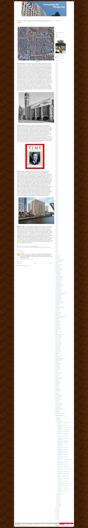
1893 (56, 106)
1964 (56, 192)
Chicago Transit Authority (59, 301)
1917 (56, 135)
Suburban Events (57, 396)
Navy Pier (56, 366)
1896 (56, 110)
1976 (56, 206)
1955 (56, 181)
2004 (56, 236)
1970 (56, 199)
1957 (56, 183)
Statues (56, 393)
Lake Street (57, 346)
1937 (56, 159)
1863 (56, 74)
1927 (56, 147)
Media (56, 354)
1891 (56, 104)
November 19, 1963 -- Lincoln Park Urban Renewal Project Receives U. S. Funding (34, 21)
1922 (56, 141)
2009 (56, 242)
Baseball (56, 265)
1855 (56, 65)
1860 (56, 70)
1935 (56, 157)
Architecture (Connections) (59, 259)
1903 (56, 118)
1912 (56, 129)
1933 (56, 154)
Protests (56, 376)
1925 (56, 145)
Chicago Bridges (57, 272)
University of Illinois (58, 405)
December (58, 420)
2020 (57, 417)
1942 (56, 165)
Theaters (56, 401)
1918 (56, 136)
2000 (56, 231)
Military (56, 361)
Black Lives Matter (58, 266)
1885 (56, 95)
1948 (56, 172)
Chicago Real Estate (58, 290)
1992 (56, 224)
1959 (56, 186)
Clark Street (42, 247)
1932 (56, 153)
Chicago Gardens (57, 282)
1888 (56, 99)
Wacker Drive (57, 407)
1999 (56, 230)
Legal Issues (57, 348)
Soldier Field (57, 390)
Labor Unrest (57, 341)
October (58, 493)
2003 (56, 235)
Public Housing (57, 377)
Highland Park (57, 325)
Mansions (56, 352)
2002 (56, 234)
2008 (56, 241)
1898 (56, 112)
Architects (56, 257)
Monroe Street (57, 364)
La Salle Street (57, 340)
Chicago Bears (57, 271)
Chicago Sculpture (58, 296)
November (58, 421)
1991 (56, 223)
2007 (56, 240)
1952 (56, 177)
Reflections (57, 383)
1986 (56, 218)
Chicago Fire (57, 281)
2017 (56, 252)
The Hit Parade (57, 400)
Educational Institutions (58, 317)
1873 (56, 82)
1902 (56, 117)
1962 (56, 189)
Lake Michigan (57, 342)
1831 (56, 62)
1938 (56, 160)
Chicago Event (57, 278)
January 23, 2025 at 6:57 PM (26, 259)
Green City (57, 323)
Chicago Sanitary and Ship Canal (60, 293)
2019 (56, 254)
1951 (56, 176)
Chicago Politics (57, 289)
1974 (56, 204)
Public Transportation (58, 378)
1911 (56, 128)
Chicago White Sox (58, 302)
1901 (56, 116)
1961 (56, 188)
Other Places (57, 370)
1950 (56, 175)
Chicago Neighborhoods (35, 247)
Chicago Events (27, 247)
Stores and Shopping (58, 395)
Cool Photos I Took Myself (59, 307)
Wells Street (57, 411)
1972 (56, 201)
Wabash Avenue (57, 406)
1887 (56, 98)
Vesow (21, 252)
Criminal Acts (57, 312)
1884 (56, 94)
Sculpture (56, 388)
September (58, 494)
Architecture (57, 258)
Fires (56, 319)
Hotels (56, 330)
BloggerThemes (63, 525)
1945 (56, 169)
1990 (56, 222)
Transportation (57, 402)
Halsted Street (57, 324)
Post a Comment (20, 261)
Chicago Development (58, 276)
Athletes (56, 263)
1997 (56, 228)
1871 (56, 80)
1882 (56, 92)
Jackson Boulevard (58, 337)
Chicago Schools (57, 295)
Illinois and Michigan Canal (59, 334)
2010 (57, 518)
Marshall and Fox (57, 353)
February (58, 504)
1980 (56, 211)
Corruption (56, 308)
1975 (56, 205)
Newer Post (19, 263)
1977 (56, 207)
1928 (56, 148)
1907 (56, 123)
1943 (56, 166)
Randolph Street (57, 382)
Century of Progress (58, 269)
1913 (56, 130)
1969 (56, 198)
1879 (56, 88)
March (58, 502)
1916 (56, 134)
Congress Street (57, 306)
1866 (56, 77)
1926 (56, 146)
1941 (56, 164)
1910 (56, 127)
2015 (57, 511)
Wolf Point (56, 412)
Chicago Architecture (58, 270)
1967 (56, 195)
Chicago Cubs (57, 275)
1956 (56, 182)
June (58, 498)
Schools (56, 387)
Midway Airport (57, 360)
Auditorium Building (58, 264)
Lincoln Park (48, 247)
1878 (56, 87)
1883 (56, 93)
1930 (56, 151)
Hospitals (56, 329)
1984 (56, 216)
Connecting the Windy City (24, 525)
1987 (56, 219)
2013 (56, 247)
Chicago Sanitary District (58, 294)
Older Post (51, 263)
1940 (56, 163)
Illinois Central (57, 336)
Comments (58, 36)
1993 (56, 225)
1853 (56, 64)
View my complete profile (60, 58)
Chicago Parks (57, 287)
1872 (56, 81)
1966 (56, 194)
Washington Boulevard (58, 408)
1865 (56, 76)
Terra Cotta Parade (58, 399)
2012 (56, 246)
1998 (56, 229)
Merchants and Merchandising (59, 358)
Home (35, 263)
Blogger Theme (57, 525)
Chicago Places (57, 288)
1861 (56, 71)
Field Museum (57, 318)
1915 (56, 133)
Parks (56, 371)
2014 (56, 248)
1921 (56, 140)
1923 (56, 142)
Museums (56, 365)
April (58, 501)
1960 (56, 187)
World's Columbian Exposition (59, 413)
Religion (56, 384)
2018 (56, 253)
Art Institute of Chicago (58, 260)
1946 (56, 170)
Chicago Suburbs (57, 300)
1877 (56, 86)
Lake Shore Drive (57, 343)
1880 (56, 89)
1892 (56, 105)
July (57, 497)
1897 (56, 111)
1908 (56, 124)
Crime (56, 311)
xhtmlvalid (71, 525)
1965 (56, 193)
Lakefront (56, 347)
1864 (56, 75)
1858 (56, 68)
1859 (56, 69)
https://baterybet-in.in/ (27, 254)
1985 (56, 217)
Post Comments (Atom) (26, 265)
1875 (56, 83)
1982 (56, 213)
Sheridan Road (57, 389)
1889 (56, 100)
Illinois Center (57, 335)
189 (56, 101)
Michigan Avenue (57, 359)
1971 (56, 200)
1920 (56, 139)
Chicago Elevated (57, 277)
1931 (56, 152)
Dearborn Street (57, 313)
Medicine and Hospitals (58, 355)
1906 (56, 122)
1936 (56, 158)
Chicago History (57, 283)
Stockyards (57, 394)
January (58, 505)
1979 (56, 210)
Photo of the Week (58, 372)
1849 (56, 63)
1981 (56, 212)
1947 (56, 171)
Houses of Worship (58, 331)
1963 (22, 247)
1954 (56, 180)
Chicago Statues (57, 299)
